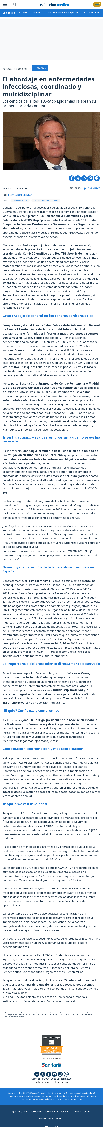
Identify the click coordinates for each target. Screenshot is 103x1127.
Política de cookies (81, 1112)
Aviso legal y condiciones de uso (51, 1082)
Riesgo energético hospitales (63, 12)
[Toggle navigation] (5, 4)
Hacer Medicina (92, 12)
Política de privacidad (56, 1112)
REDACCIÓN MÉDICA (20, 194)
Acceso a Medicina (32, 12)
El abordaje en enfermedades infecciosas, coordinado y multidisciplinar (48, 86)
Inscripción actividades (51, 1118)
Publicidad (36, 1112)
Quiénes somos (19, 1112)
